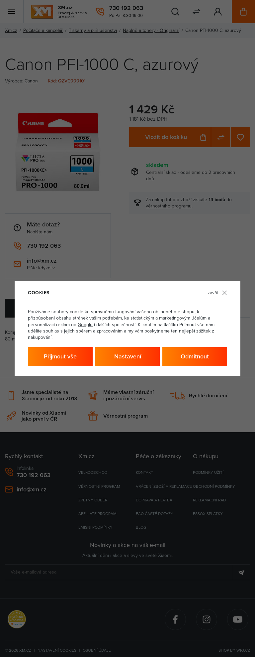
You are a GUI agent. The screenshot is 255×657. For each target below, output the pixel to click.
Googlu (85, 324)
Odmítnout (195, 356)
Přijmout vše (60, 356)
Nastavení (127, 356)
